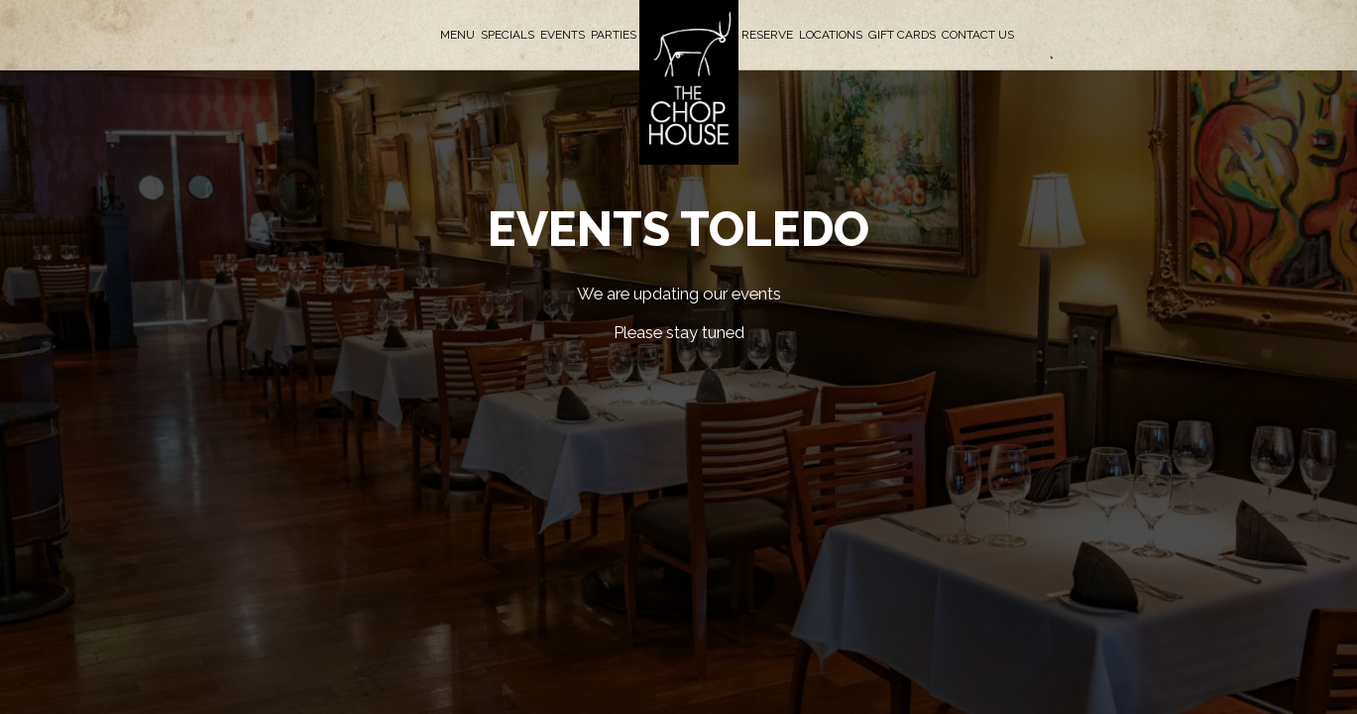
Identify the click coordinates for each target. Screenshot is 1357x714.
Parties (613, 35)
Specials (507, 35)
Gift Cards (902, 35)
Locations (830, 35)
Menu (457, 35)
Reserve (767, 35)
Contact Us (978, 35)
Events (562, 35)
